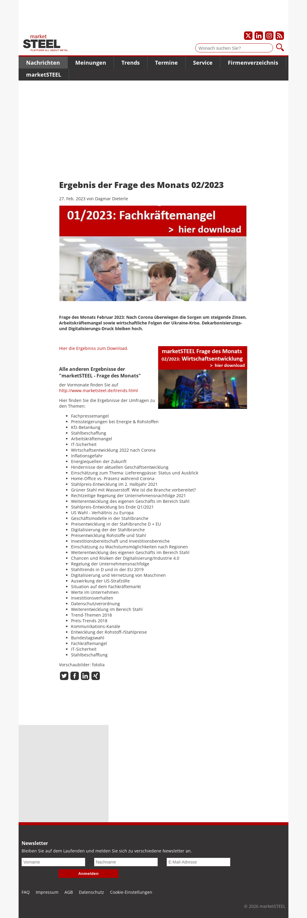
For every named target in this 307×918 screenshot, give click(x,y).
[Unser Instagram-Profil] (269, 35)
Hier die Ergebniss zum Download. (93, 348)
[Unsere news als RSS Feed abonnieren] (280, 35)
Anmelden (88, 873)
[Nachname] (126, 862)
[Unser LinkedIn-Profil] (259, 35)
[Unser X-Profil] (248, 35)
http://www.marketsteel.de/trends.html (98, 390)
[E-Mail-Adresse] (198, 862)
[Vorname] (53, 862)
